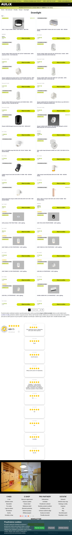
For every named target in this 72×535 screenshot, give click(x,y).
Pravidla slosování (45, 515)
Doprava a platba (27, 501)
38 (42, 310)
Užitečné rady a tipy (63, 501)
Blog (63, 510)
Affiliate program (27, 513)
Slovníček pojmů (63, 513)
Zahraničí (63, 499)
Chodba (16, 9)
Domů (2, 9)
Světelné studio (9, 501)
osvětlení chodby (5, 315)
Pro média (9, 506)
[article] (34, 329)
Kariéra (9, 513)
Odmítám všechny (63, 527)
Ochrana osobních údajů (45, 510)
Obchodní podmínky (27, 508)
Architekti (45, 501)
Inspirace (63, 506)
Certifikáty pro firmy (45, 508)
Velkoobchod (45, 499)
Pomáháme (9, 510)
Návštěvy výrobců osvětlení (45, 506)
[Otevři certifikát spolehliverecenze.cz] (14, 326)
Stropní (21, 9)
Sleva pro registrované (27, 499)
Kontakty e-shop (9, 515)
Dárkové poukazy (27, 510)
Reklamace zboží (27, 506)
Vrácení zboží (27, 504)
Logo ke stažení (9, 508)
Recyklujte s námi (63, 515)
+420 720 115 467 (51, 1)
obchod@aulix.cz (66, 1)
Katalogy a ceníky (63, 504)
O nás (9, 499)
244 (12, 332)
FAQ (63, 508)
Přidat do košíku (26, 38)
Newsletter (9, 504)
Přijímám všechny (39, 527)
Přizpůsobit (51, 527)
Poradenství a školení (45, 504)
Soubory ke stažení (45, 513)
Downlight (26, 9)
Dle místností (9, 9)
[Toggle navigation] (69, 4)
